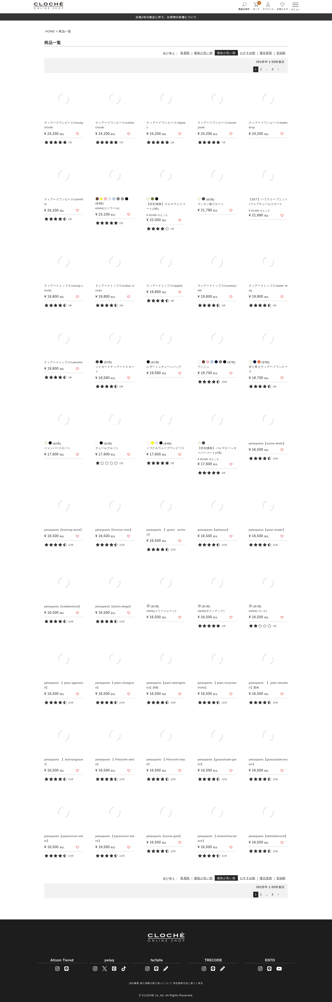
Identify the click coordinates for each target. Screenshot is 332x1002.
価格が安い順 (203, 53)
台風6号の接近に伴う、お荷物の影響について (166, 17)
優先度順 (266, 53)
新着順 (185, 53)
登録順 (281, 53)
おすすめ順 (248, 53)
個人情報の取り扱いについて (156, 983)
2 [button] (261, 69)
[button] (280, 69)
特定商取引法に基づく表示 (188, 983)
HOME (50, 31)
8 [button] (273, 69)
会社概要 (134, 983)
